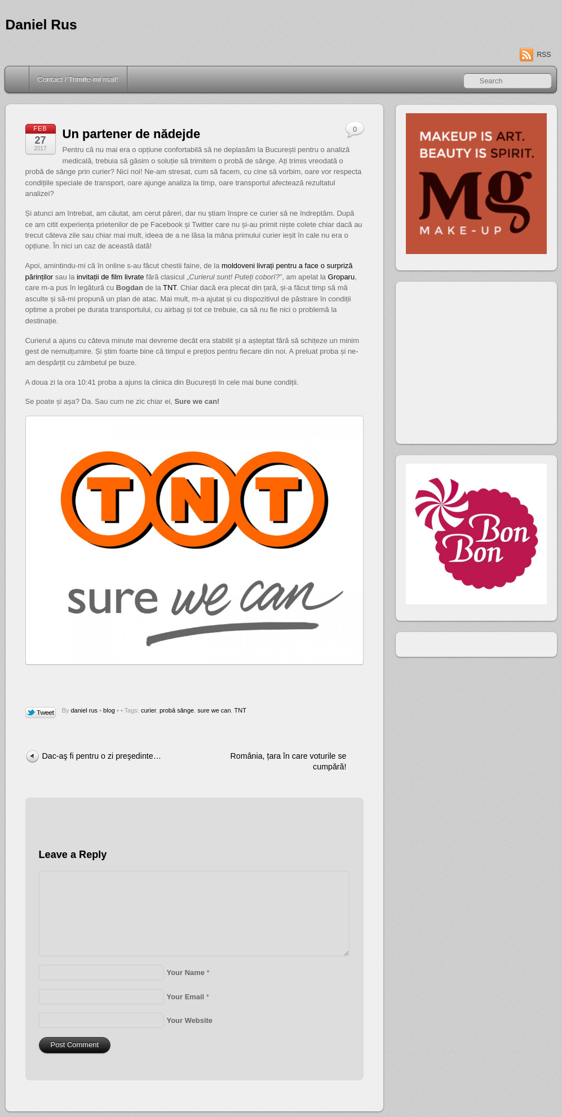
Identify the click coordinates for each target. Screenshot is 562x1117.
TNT (169, 287)
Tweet (40, 713)
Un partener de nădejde (132, 134)
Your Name (186, 972)
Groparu (341, 277)
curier (148, 710)
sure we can (214, 710)
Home (18, 79)
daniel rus (84, 710)
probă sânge (177, 710)
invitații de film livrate (110, 277)
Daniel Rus (41, 24)
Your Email (186, 997)
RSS (544, 55)
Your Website (190, 1020)
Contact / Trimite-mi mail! (78, 79)
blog (109, 710)
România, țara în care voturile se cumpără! (289, 761)
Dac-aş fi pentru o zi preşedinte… (101, 755)
